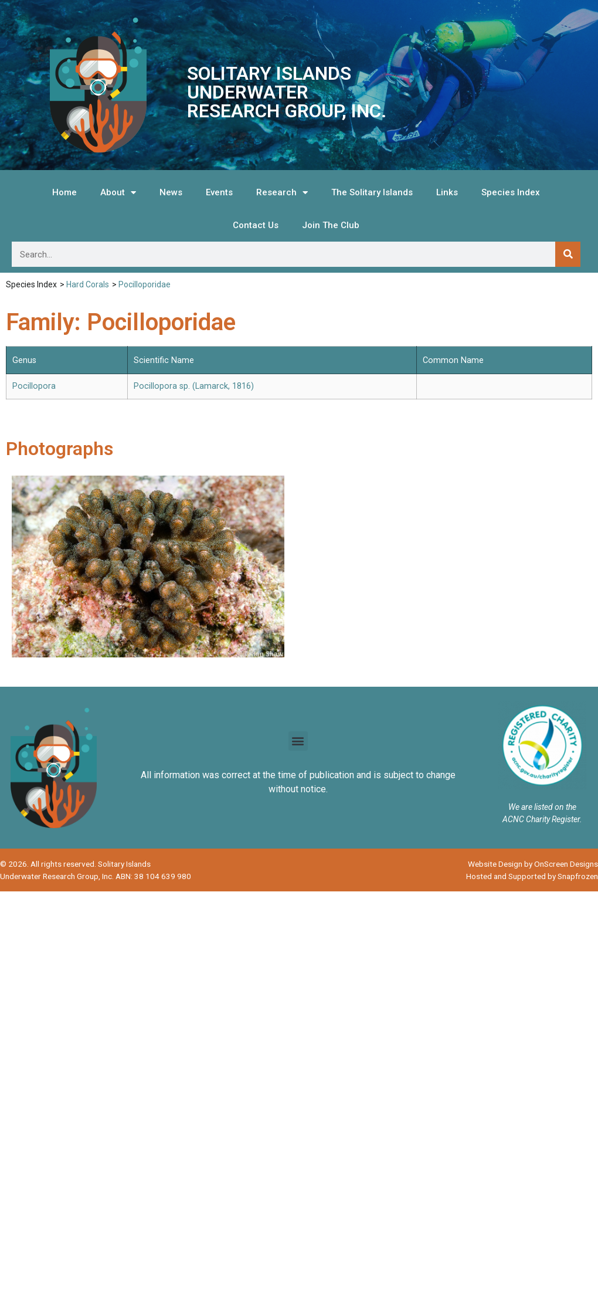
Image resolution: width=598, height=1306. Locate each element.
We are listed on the (542, 807)
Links (447, 192)
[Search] (567, 254)
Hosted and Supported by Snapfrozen (532, 876)
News (170, 192)
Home (64, 192)
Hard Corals (87, 284)
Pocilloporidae (144, 284)
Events (219, 192)
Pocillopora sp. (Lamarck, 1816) (194, 386)
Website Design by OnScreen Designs (533, 864)
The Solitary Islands (372, 192)
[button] (298, 741)
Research (282, 192)
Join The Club (330, 225)
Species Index (510, 192)
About (118, 192)
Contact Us (255, 225)
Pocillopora (34, 386)
